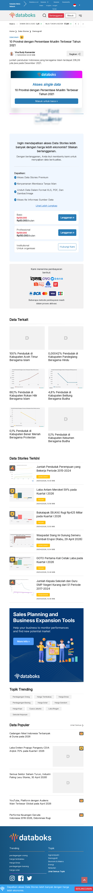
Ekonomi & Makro (56, 861)
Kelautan (52, 868)
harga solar (43, 703)
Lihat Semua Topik (56, 871)
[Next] (83, 24)
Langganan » (67, 217)
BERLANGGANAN (84, 889)
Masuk (70, 15)
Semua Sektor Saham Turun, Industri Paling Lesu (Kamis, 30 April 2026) (30, 776)
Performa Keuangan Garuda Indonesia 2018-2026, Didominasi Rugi (30, 816)
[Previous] (78, 24)
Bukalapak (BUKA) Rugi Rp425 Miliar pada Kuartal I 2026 (59, 514)
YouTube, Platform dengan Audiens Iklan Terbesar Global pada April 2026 (30, 802)
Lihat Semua (75, 725)
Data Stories (23, 31)
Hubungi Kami (67, 246)
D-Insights (48, 3)
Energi (51, 864)
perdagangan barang (21, 703)
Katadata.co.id (33, 2)
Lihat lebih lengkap (46, 205)
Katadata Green (42, 3)
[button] (76, 5)
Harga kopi (17, 709)
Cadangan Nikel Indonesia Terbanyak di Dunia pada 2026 (29, 735)
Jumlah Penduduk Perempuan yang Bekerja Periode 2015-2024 (58, 468)
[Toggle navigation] (80, 15)
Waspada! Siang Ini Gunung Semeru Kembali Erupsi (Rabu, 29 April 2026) (59, 537)
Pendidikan (43, 595)
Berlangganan (56, 15)
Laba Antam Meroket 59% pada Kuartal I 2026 (56, 491)
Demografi (37, 31)
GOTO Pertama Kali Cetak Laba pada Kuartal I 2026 (59, 560)
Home (12, 31)
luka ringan (54, 709)
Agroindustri (53, 855)
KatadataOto (66, 2)
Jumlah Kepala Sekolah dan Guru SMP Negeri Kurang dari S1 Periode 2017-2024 (58, 584)
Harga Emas (64, 697)
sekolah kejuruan (20, 714)
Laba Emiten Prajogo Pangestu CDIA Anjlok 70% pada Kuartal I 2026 (29, 749)
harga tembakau (44, 697)
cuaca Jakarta (35, 709)
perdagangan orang (21, 697)
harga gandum (61, 703)
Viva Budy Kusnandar (25, 52)
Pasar (41, 500)
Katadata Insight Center (56, 5)
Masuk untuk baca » (46, 101)
